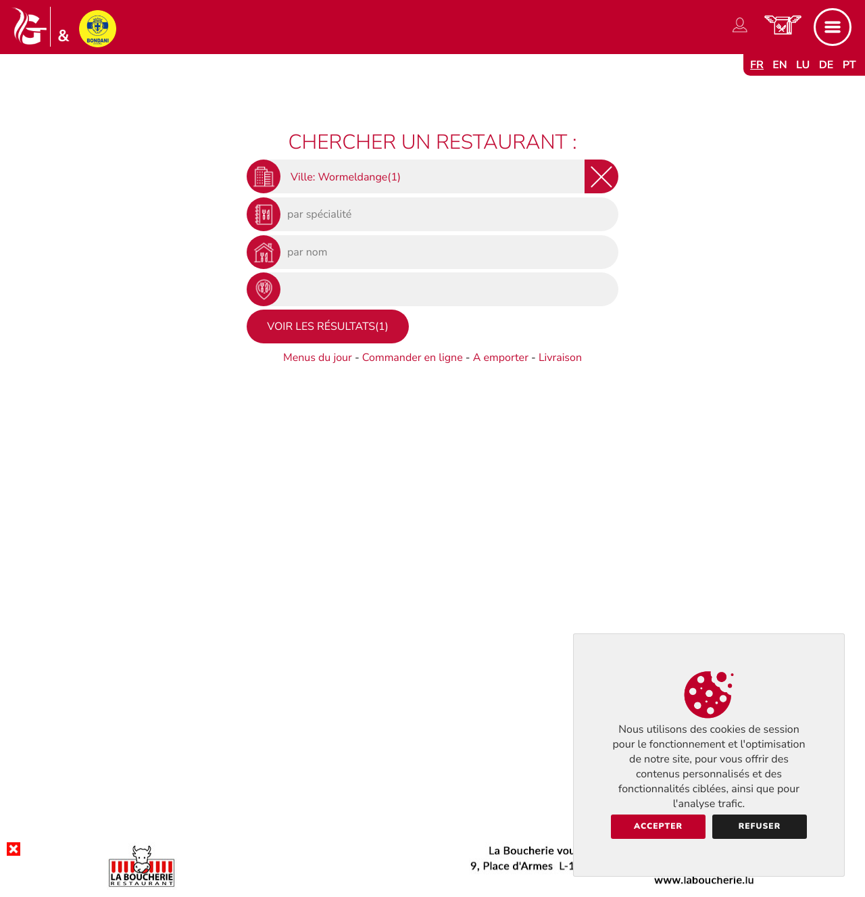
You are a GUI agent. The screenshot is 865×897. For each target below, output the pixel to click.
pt (849, 64)
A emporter (500, 357)
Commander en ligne (412, 357)
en (779, 64)
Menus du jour (317, 357)
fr (757, 64)
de (826, 64)
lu (803, 64)
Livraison (560, 357)
